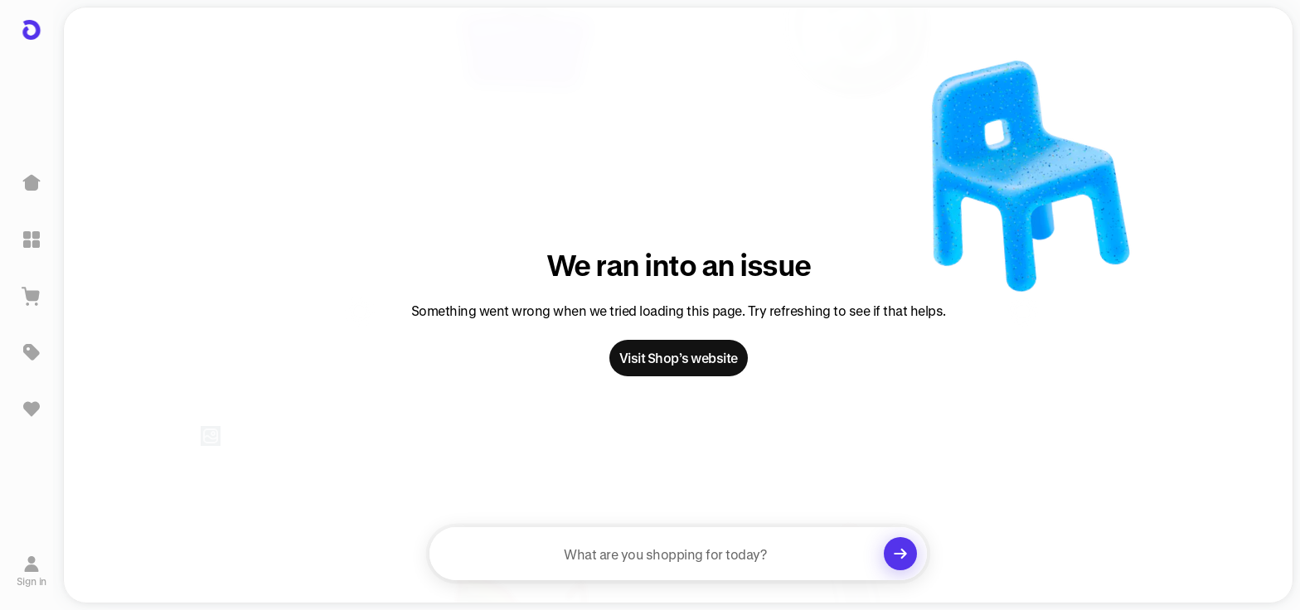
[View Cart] (31, 296)
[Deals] (31, 352)
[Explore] (31, 239)
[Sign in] (32, 571)
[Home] (31, 183)
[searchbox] (678, 554)
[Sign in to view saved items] (31, 408)
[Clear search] (900, 553)
